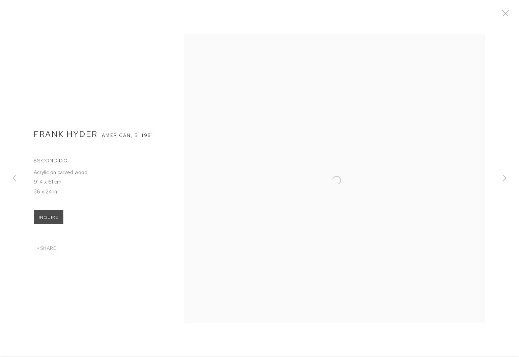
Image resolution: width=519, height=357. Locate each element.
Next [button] (504, 179)
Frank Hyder (65, 135)
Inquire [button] (48, 219)
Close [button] (506, 15)
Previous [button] (14, 179)
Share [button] (48, 250)
